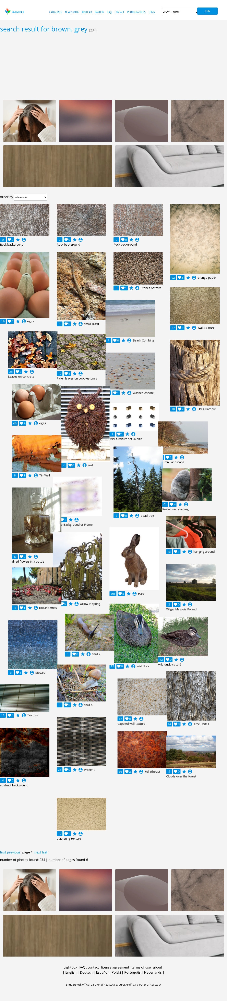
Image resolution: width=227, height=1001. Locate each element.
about (157, 967)
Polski (116, 972)
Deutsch (86, 972)
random (99, 12)
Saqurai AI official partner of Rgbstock (138, 984)
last (44, 852)
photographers (136, 12)
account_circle (23, 239)
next (37, 852)
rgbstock (14, 11)
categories (55, 12)
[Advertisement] (113, 66)
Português (132, 972)
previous (13, 852)
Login (152, 12)
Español (102, 972)
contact (119, 12)
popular (87, 12)
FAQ (109, 12)
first (3, 852)
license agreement (115, 967)
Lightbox (70, 967)
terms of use (141, 967)
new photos (72, 12)
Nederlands (153, 972)
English (70, 972)
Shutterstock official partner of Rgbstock (90, 984)
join (207, 11)
